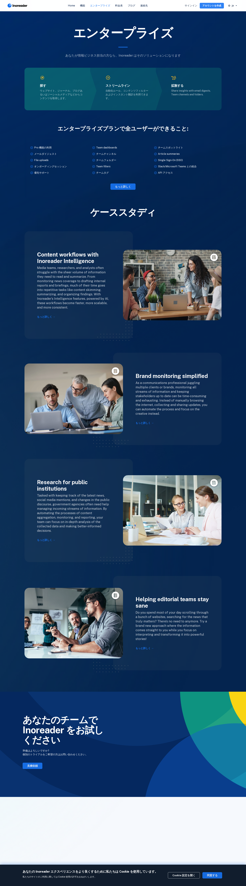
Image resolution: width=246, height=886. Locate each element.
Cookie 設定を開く (183, 875)
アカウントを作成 (211, 5)
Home (71, 5)
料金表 (119, 5)
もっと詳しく (123, 186)
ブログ (131, 5)
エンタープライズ (100, 5)
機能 (82, 5)
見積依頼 (32, 765)
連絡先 (144, 5)
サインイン (191, 5)
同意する (212, 875)
